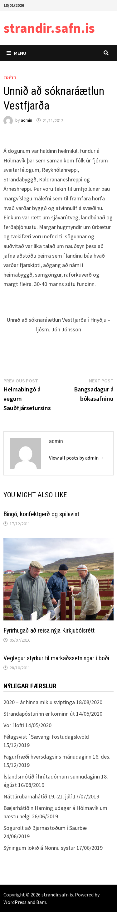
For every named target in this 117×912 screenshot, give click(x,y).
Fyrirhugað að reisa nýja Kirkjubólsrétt (49, 630)
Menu (16, 53)
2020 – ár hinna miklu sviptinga (39, 702)
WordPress (15, 902)
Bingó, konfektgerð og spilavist (41, 514)
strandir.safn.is (49, 27)
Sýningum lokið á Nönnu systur (39, 847)
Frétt (10, 78)
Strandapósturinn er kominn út (39, 713)
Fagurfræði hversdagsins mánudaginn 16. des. (56, 756)
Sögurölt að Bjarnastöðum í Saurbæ (45, 827)
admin (26, 120)
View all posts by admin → (77, 458)
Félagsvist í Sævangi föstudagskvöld (46, 736)
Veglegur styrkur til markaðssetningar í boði (56, 658)
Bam (41, 902)
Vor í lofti (13, 725)
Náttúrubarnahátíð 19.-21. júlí (37, 796)
